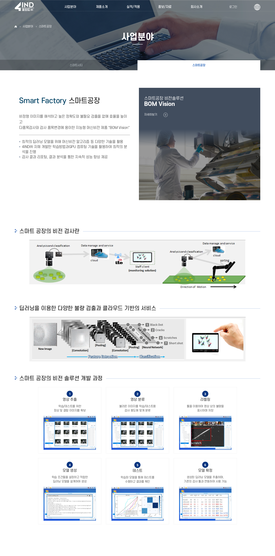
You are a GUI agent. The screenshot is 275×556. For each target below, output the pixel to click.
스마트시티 (76, 65)
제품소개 (102, 7)
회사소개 (196, 7)
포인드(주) (26, 7)
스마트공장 (45, 26)
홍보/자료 (165, 7)
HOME (16, 26)
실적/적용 (133, 7)
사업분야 (70, 7)
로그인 (233, 7)
